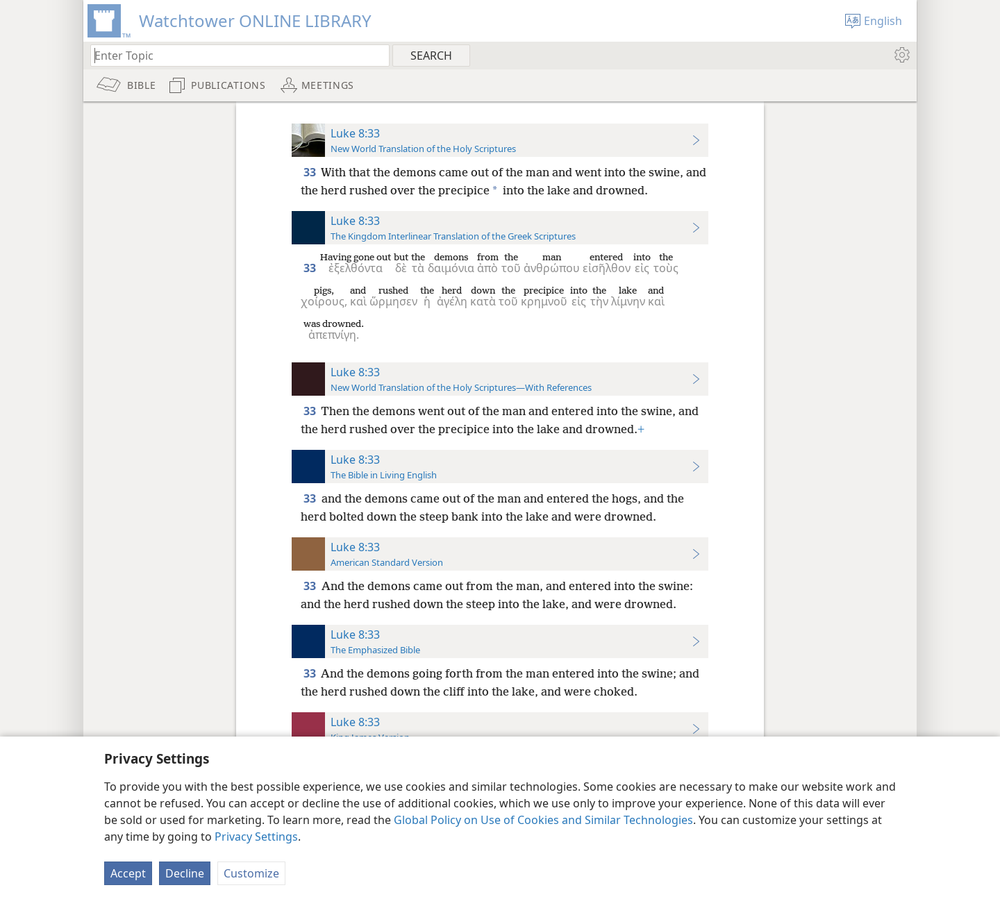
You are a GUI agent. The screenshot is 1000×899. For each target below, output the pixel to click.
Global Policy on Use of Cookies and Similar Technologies (543, 819)
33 (310, 172)
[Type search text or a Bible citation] (233, 55)
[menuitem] (901, 55)
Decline (184, 873)
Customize (251, 873)
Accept (128, 873)
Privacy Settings (256, 836)
